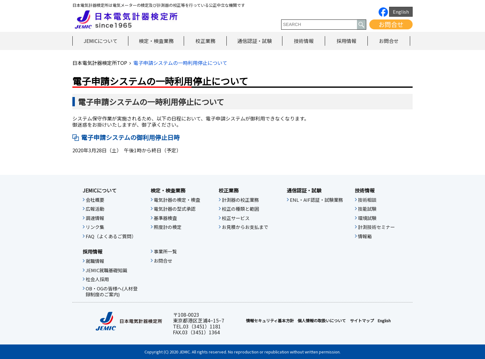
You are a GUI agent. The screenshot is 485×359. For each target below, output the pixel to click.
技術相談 (367, 200)
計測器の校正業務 (240, 200)
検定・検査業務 (156, 40)
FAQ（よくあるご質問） (111, 236)
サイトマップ (362, 320)
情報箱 (365, 236)
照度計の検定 (168, 227)
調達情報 (95, 218)
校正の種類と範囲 (240, 209)
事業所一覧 (165, 251)
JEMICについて (101, 40)
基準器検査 (165, 218)
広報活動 (95, 209)
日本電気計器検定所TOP (99, 62)
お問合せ (391, 24)
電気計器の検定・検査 (177, 200)
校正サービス (236, 218)
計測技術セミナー (376, 227)
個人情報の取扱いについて (322, 320)
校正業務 (205, 40)
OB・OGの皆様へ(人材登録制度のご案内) (112, 291)
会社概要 (95, 200)
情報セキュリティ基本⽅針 (270, 320)
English (401, 11)
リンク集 (95, 227)
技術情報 (304, 40)
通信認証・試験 (254, 40)
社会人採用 (97, 279)
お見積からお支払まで (245, 227)
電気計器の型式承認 (174, 209)
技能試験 (367, 209)
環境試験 (367, 218)
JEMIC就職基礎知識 (106, 270)
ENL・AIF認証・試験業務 (316, 200)
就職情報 (95, 261)
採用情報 (346, 40)
